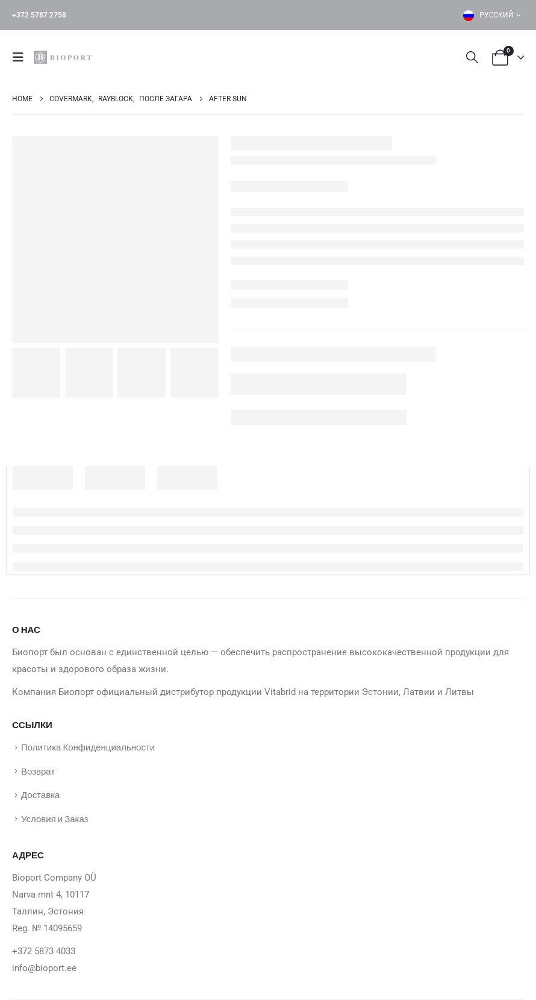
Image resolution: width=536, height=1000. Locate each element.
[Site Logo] (64, 57)
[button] (21, 57)
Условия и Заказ (54, 818)
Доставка (40, 794)
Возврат (38, 771)
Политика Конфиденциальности (88, 746)
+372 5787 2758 (39, 15)
